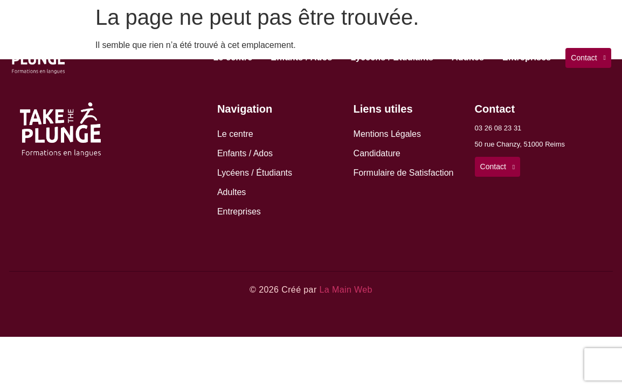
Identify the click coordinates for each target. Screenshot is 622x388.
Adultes (468, 57)
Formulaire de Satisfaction (404, 172)
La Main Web (345, 289)
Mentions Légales (387, 133)
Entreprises (526, 57)
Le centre (232, 57)
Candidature (377, 153)
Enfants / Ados (301, 57)
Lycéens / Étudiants (392, 57)
